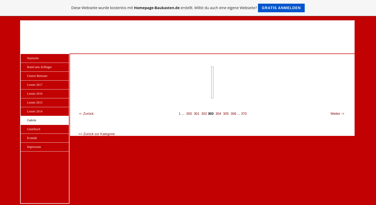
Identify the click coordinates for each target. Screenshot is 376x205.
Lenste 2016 (35, 93)
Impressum (34, 147)
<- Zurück (86, 114)
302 (204, 114)
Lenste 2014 (35, 111)
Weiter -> (337, 114)
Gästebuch (33, 129)
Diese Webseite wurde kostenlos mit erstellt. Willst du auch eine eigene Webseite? (188, 8)
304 (218, 114)
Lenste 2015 (35, 102)
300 (189, 114)
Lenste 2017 (35, 85)
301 (196, 114)
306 (233, 114)
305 (226, 114)
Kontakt (32, 138)
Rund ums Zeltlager (39, 67)
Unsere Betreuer (37, 76)
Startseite (33, 58)
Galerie (31, 120)
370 (244, 114)
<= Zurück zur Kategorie (96, 134)
